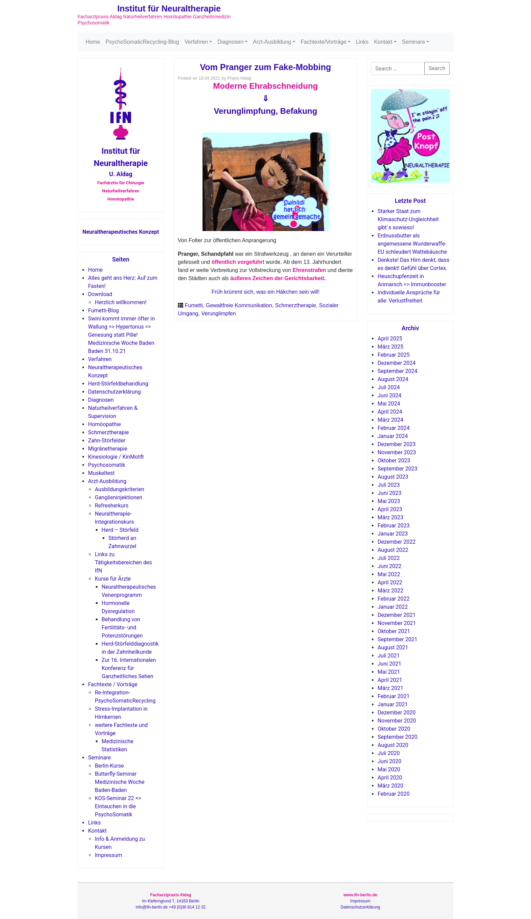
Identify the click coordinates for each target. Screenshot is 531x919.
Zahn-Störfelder (106, 440)
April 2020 (390, 777)
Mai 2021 (389, 672)
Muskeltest (101, 473)
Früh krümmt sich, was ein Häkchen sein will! (265, 292)
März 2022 (390, 590)
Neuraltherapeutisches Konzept (120, 232)
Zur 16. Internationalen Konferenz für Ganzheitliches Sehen (129, 668)
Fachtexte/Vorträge (323, 42)
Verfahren (196, 42)
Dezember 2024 (397, 363)
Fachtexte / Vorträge (112, 684)
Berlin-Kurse (109, 766)
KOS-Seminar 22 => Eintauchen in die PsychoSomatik (118, 806)
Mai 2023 (389, 501)
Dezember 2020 (397, 712)
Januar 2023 (393, 533)
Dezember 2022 (397, 542)
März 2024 (390, 420)
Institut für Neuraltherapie (169, 8)
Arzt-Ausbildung (272, 42)
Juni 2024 (389, 395)
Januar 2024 (393, 436)
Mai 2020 (389, 769)
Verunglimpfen (218, 313)
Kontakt (383, 42)
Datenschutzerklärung (114, 392)
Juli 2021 (389, 655)
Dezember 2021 (397, 615)
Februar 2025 (393, 355)
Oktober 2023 (394, 460)
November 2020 (397, 720)
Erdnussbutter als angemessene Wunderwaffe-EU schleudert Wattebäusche (412, 243)
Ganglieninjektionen (118, 497)
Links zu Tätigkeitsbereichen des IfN (123, 562)
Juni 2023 (389, 493)
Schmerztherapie (108, 432)
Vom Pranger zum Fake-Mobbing (265, 67)
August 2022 (393, 550)
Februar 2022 (393, 599)
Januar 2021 (393, 704)
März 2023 (390, 517)
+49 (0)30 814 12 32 (187, 907)
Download (100, 294)
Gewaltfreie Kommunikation (239, 305)
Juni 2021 (389, 664)
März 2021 (390, 688)
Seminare (413, 42)
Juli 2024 (389, 387)
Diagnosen (230, 42)
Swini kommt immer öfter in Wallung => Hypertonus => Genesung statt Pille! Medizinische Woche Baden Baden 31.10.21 (121, 334)
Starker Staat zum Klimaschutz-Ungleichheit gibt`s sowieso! (408, 219)
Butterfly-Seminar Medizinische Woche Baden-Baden (120, 782)
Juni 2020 (389, 761)
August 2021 (393, 647)
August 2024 (393, 379)
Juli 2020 (389, 753)
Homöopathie (104, 424)
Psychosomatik (106, 465)
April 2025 (390, 338)
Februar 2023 (393, 525)
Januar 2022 (393, 607)
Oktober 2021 (394, 631)
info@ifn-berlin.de (152, 907)
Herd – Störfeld (120, 530)
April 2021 (390, 680)
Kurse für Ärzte (113, 579)
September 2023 (398, 468)
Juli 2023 (389, 485)
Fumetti (194, 305)
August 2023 (393, 477)
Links (362, 42)
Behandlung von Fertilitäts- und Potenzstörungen (122, 627)
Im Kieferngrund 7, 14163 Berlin (170, 901)
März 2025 (390, 346)
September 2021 (398, 639)
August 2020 (393, 745)
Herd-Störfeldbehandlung (118, 383)
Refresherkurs (111, 505)
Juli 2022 (389, 558)
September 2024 (398, 371)
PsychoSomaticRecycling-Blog (142, 42)
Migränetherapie (107, 448)
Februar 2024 (393, 428)
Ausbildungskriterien (119, 489)
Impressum (108, 855)
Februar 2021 (393, 696)
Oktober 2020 (394, 729)
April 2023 (390, 509)
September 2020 (398, 737)
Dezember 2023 (397, 444)
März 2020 (390, 785)
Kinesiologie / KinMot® (116, 457)
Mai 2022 (389, 574)
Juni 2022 (389, 566)
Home (93, 42)
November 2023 (397, 452)
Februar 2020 (393, 794)
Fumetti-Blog (103, 310)
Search (437, 68)
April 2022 (390, 582)
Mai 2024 (389, 403)
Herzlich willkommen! (121, 302)
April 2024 (390, 412)
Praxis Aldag (239, 78)
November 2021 (397, 623)
